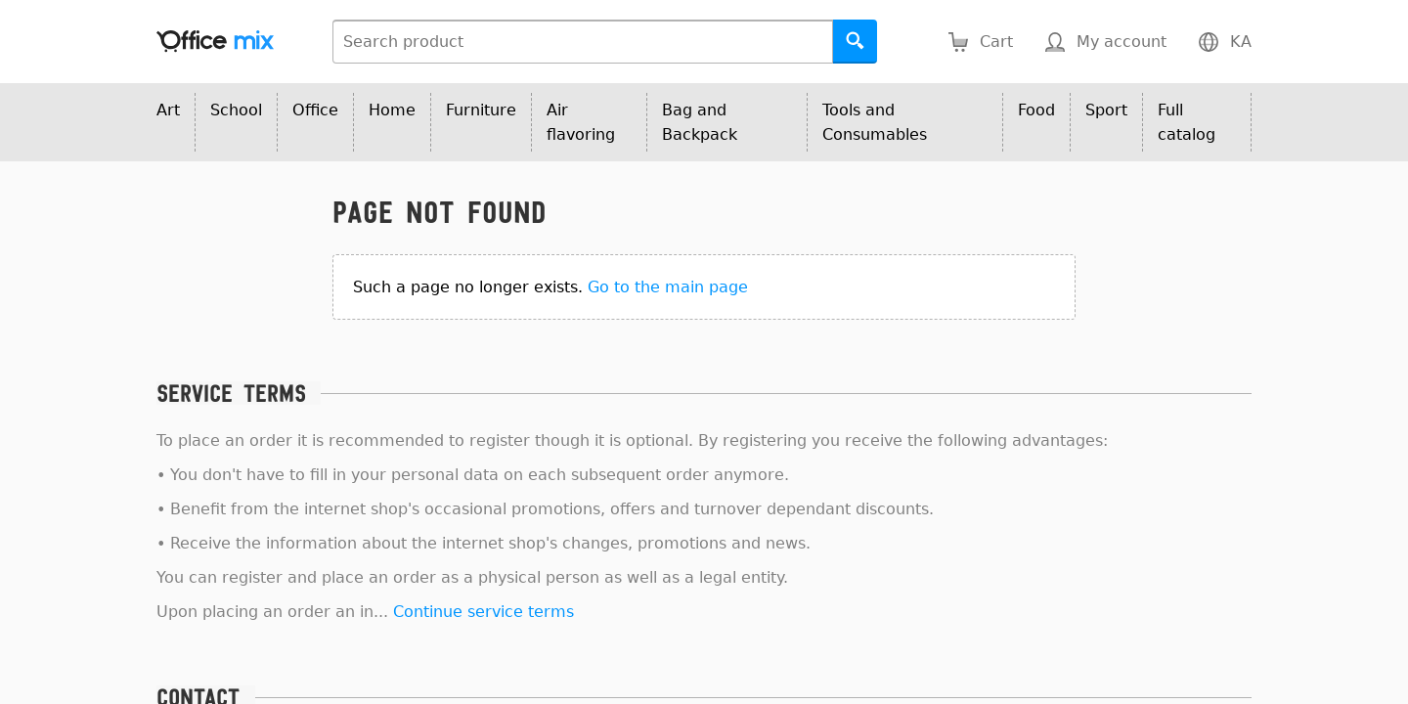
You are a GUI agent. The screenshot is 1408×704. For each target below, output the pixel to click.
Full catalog (1186, 122)
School (236, 110)
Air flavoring (581, 122)
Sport (1106, 110)
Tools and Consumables (874, 122)
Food (1036, 110)
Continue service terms (483, 611)
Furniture (481, 110)
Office (315, 110)
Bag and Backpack (699, 122)
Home (392, 110)
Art (168, 110)
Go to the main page (668, 287)
